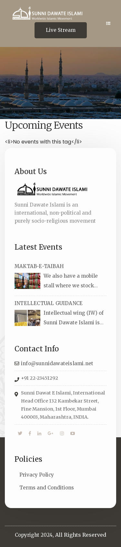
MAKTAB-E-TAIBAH (39, 266)
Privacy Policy (36, 475)
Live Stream (61, 30)
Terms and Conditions (46, 488)
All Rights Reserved (80, 535)
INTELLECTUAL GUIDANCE (49, 303)
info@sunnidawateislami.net (57, 363)
